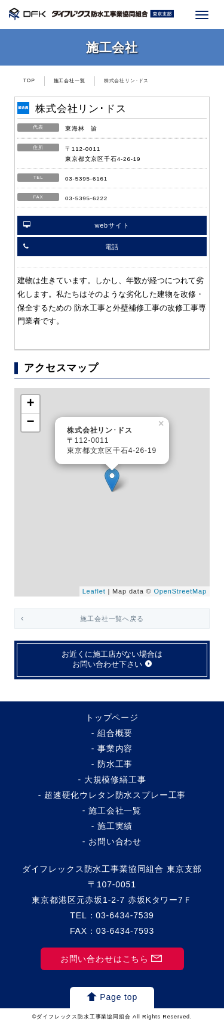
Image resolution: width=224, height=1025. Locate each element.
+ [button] (30, 404)
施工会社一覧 (69, 80)
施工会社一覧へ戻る (112, 618)
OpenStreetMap (180, 591)
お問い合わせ (115, 841)
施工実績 (115, 826)
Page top (118, 997)
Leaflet (94, 591)
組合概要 (115, 733)
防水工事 (115, 764)
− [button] (30, 422)
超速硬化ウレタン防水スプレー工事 (115, 795)
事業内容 (115, 748)
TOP (29, 80)
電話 (112, 246)
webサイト (111, 225)
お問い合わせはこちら (104, 959)
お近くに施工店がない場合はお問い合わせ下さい (112, 659)
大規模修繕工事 (115, 779)
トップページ (112, 717)
